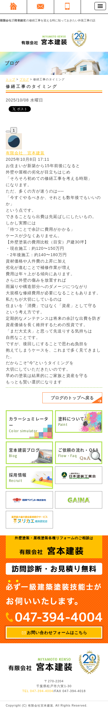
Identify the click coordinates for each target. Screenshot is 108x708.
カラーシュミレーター (29, 425)
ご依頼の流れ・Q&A (78, 453)
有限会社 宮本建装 (25, 153)
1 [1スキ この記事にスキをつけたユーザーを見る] (14, 130)
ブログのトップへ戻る (72, 397)
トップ (10, 79)
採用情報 (29, 477)
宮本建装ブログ (29, 453)
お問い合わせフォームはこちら (57, 632)
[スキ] (8, 131)
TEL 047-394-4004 (37, 691)
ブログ (24, 79)
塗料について (78, 421)
